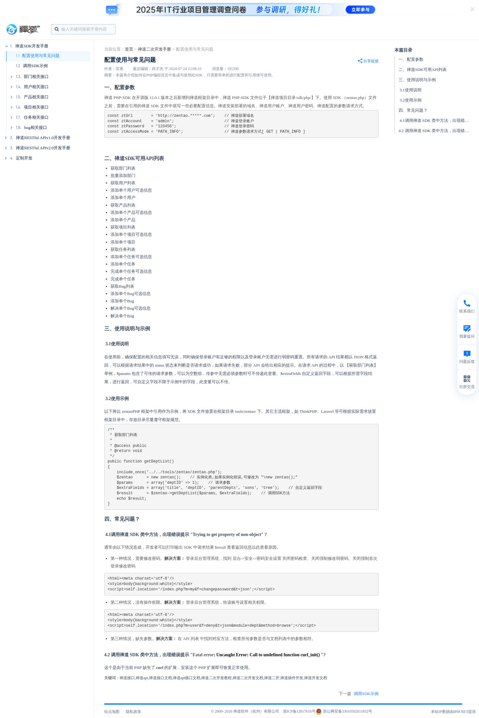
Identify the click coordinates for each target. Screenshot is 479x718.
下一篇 (359, 694)
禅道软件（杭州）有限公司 (256, 711)
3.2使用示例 (410, 100)
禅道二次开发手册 (154, 49)
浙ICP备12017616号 (299, 711)
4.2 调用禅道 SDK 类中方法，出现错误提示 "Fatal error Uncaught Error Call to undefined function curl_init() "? (437, 130)
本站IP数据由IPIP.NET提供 (453, 711)
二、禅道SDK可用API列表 (423, 69)
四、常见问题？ (413, 110)
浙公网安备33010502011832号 (344, 711)
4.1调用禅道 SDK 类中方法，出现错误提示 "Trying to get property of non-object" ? (437, 120)
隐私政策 (133, 711)
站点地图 (112, 711)
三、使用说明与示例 (417, 79)
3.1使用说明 (410, 90)
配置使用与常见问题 (40, 55)
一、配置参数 (411, 59)
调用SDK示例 (35, 65)
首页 (129, 49)
